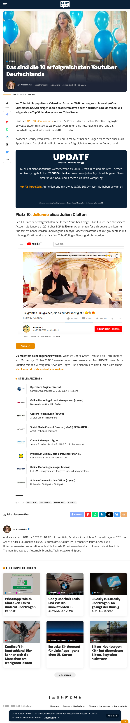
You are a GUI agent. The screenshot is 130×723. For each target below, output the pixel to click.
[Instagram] (58, 699)
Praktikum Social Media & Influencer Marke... (55, 454)
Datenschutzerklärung (74, 203)
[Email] (123, 515)
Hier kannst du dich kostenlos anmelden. (40, 370)
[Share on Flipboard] (7, 122)
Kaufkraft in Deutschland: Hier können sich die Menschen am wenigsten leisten (18, 656)
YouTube (72, 503)
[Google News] (53, 699)
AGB (101, 203)
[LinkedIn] (62, 699)
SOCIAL (12, 61)
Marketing (59, 503)
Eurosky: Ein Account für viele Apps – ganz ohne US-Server (64, 652)
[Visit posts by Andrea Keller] (11, 85)
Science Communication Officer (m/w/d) (52, 481)
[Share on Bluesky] (7, 152)
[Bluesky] (75, 699)
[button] (112, 716)
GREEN (54, 594)
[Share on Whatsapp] (7, 129)
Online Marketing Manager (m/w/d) (50, 467)
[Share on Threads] (7, 144)
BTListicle (31, 503)
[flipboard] (67, 699)
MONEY (11, 642)
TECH (20, 594)
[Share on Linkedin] (7, 137)
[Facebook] (49, 699)
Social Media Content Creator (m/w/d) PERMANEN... (59, 427)
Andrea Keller (27, 85)
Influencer (45, 503)
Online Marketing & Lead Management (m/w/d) (56, 401)
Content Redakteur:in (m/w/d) (47, 414)
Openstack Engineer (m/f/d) (46, 387)
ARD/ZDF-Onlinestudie (39, 121)
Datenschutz (50, 717)
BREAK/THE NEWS (58, 642)
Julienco (41, 215)
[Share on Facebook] (7, 114)
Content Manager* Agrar (44, 441)
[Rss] (80, 699)
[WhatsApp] (71, 699)
